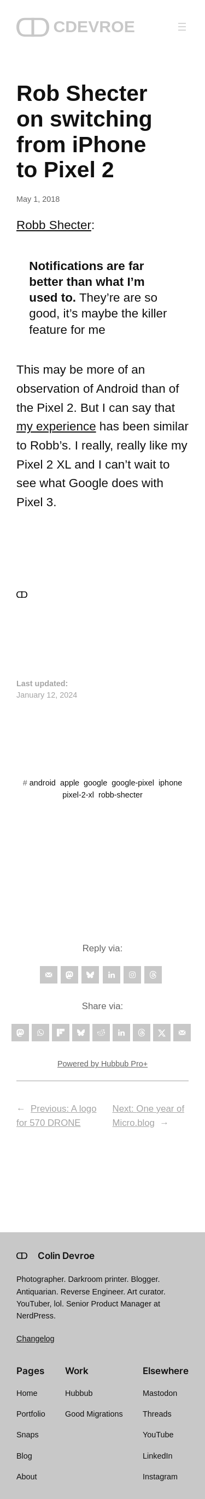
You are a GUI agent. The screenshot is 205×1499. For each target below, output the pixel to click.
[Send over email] (182, 1032)
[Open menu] (182, 26)
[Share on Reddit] (101, 1032)
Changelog (35, 1338)
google (95, 782)
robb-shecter (120, 794)
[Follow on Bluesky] (90, 975)
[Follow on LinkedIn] (111, 975)
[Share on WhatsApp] (40, 1032)
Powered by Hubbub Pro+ (102, 1063)
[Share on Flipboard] (60, 1032)
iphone (170, 782)
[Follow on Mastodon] (69, 975)
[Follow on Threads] (153, 975)
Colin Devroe (66, 1255)
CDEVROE (94, 26)
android (43, 782)
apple (69, 782)
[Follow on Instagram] (132, 975)
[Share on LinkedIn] (121, 1032)
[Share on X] (162, 1032)
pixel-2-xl (78, 794)
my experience (56, 426)
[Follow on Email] (48, 975)
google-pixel (133, 782)
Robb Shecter (53, 225)
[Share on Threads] (141, 1032)
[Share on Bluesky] (81, 1032)
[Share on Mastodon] (20, 1032)
